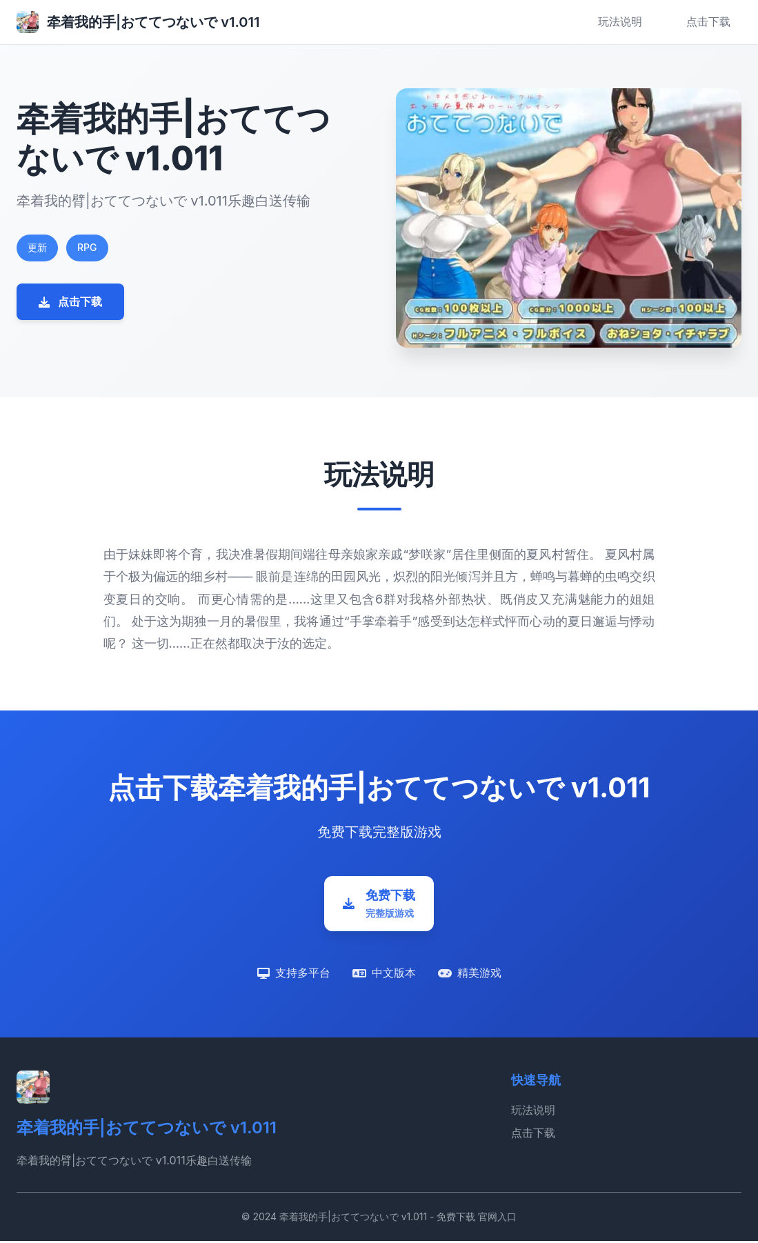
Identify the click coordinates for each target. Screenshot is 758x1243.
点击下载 (708, 21)
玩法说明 (620, 21)
